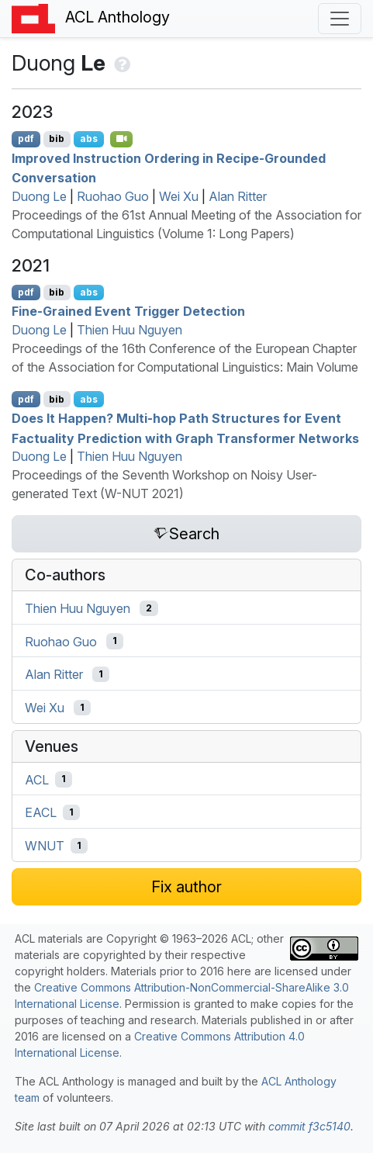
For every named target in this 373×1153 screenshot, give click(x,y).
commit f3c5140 (309, 1126)
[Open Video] (121, 139)
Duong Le (39, 196)
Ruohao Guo (113, 196)
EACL (41, 812)
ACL (37, 779)
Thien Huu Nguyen (129, 330)
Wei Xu (179, 196)
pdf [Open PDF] (26, 138)
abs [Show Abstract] (89, 138)
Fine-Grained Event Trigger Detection (128, 311)
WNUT (44, 845)
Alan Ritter (238, 196)
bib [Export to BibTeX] (56, 138)
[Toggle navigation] (339, 18)
